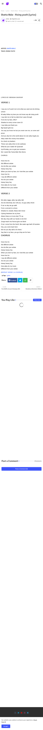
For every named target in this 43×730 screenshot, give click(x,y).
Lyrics (7, 11)
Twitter (20, 280)
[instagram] (24, 713)
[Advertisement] (21, 74)
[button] (36, 4)
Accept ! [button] (5, 726)
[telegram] (28, 713)
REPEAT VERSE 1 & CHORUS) (12, 272)
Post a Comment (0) (21, 469)
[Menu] (2, 4)
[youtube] (21, 713)
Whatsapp (25, 280)
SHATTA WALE (11, 48)
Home (2, 11)
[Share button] (30, 280)
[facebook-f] (15, 713)
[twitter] (18, 713)
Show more (37, 300)
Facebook (13, 280)
